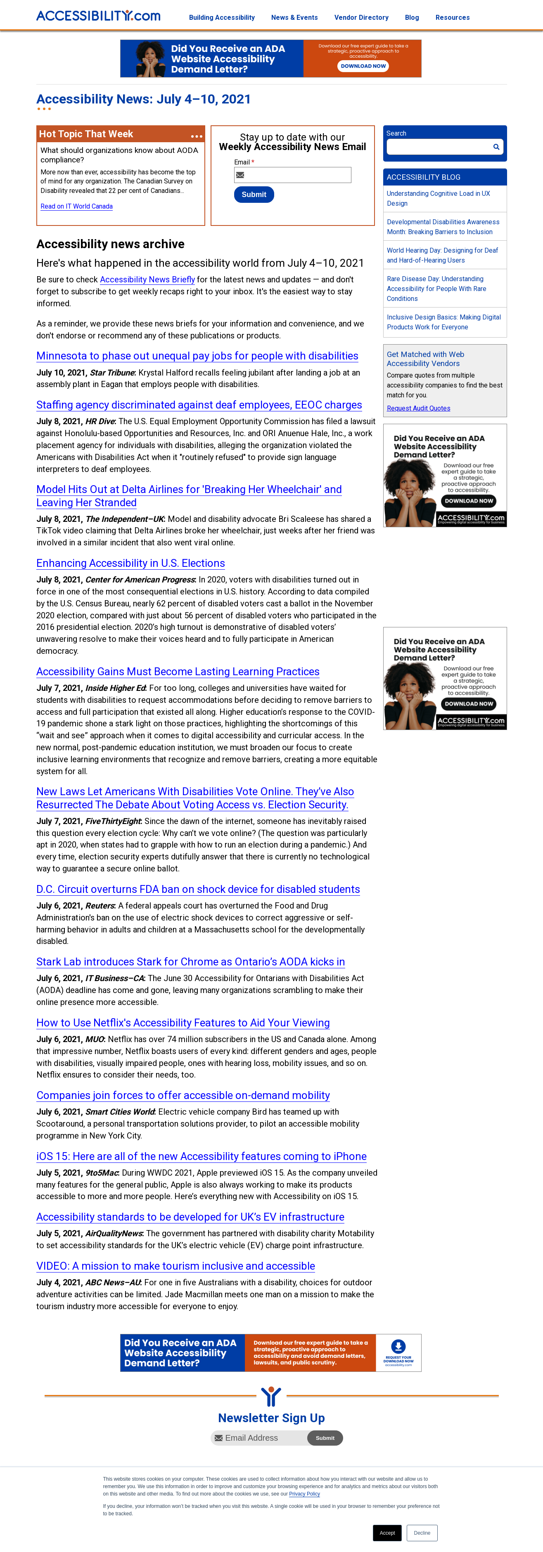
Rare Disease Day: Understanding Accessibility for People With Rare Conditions (436, 289)
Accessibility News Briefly (147, 279)
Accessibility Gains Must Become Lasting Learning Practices (178, 671)
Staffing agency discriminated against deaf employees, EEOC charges (199, 405)
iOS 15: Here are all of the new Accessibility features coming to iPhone (201, 1156)
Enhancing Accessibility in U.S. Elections (130, 563)
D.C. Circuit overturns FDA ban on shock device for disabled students (198, 889)
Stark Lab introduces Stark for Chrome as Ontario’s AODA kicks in (190, 962)
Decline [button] (422, 1533)
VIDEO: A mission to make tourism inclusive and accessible (175, 1266)
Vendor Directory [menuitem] (361, 17)
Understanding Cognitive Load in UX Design (438, 198)
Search (396, 133)
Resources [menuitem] (453, 17)
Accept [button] (387, 1533)
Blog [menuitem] (412, 17)
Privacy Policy (304, 1494)
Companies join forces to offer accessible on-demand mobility (183, 1095)
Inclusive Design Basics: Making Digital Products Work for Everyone (444, 322)
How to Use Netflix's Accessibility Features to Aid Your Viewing (183, 1023)
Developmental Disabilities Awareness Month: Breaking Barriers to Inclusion (443, 227)
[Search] (445, 147)
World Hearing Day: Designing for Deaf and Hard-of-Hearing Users (442, 255)
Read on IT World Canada (76, 206)
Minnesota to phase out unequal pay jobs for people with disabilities (197, 356)
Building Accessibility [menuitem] (222, 17)
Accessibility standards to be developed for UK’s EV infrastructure (190, 1217)
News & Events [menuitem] (294, 17)
